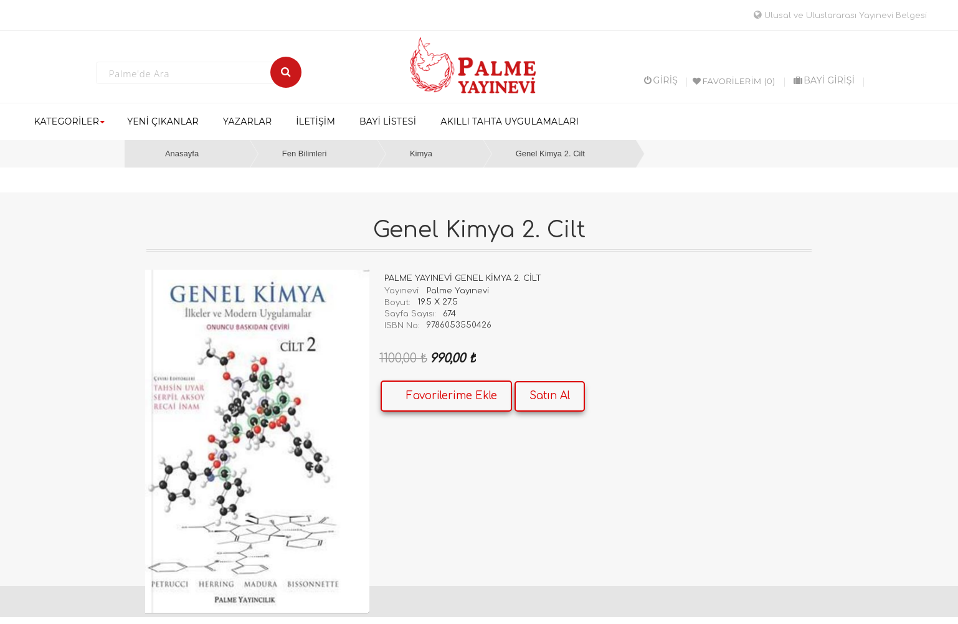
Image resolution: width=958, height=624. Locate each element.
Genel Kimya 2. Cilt (550, 153)
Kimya (421, 153)
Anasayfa (182, 153)
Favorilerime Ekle (451, 396)
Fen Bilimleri (304, 153)
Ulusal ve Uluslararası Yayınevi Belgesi (840, 15)
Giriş (661, 80)
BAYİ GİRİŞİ (824, 80)
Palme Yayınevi (458, 290)
